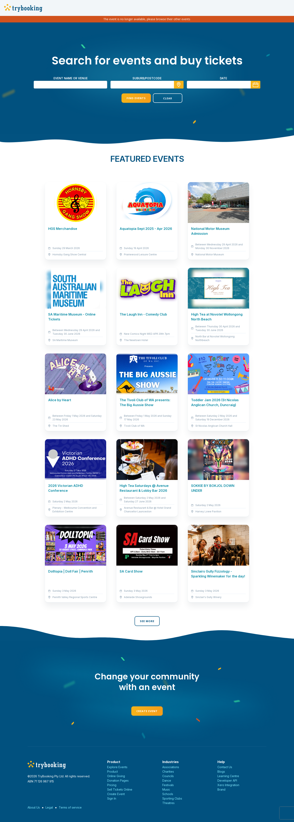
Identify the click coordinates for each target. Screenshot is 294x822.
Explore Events (117, 767)
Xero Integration (228, 785)
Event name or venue (70, 78)
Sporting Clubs (172, 798)
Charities (168, 771)
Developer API (227, 780)
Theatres (168, 803)
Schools (167, 794)
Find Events (131, 98)
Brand (221, 789)
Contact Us (224, 767)
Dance (166, 780)
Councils (168, 776)
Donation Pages (118, 780)
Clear (162, 98)
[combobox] (147, 85)
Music (166, 789)
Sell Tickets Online (119, 789)
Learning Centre (228, 776)
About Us (34, 807)
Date (223, 78)
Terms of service (70, 807)
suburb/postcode (147, 78)
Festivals (168, 785)
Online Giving (116, 776)
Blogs (221, 771)
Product (112, 771)
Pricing (111, 785)
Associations (170, 767)
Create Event (147, 711)
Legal (49, 807)
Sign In (111, 798)
